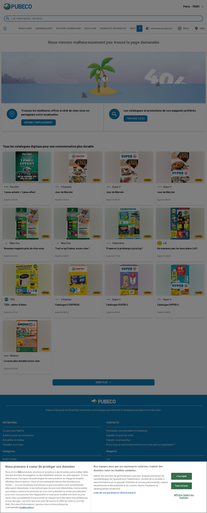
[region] (103, 487)
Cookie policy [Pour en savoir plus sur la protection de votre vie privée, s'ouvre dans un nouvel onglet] (26, 507)
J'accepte (181, 476)
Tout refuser (181, 486)
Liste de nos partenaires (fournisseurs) (115, 492)
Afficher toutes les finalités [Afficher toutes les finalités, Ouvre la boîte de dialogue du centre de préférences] (184, 496)
